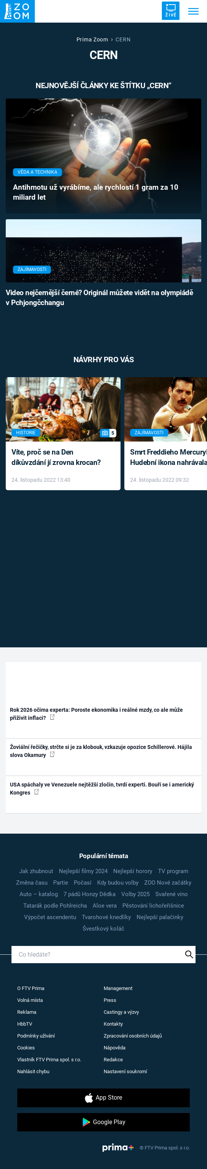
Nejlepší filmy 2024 (83, 871)
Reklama (26, 1012)
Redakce (113, 1059)
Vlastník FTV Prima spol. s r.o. (49, 1059)
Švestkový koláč (103, 928)
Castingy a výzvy (121, 1012)
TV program (173, 871)
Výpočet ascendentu (50, 917)
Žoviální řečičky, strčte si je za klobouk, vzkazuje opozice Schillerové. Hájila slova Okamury (101, 751)
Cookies (26, 1048)
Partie (60, 882)
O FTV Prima (30, 988)
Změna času (31, 882)
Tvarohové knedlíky (106, 917)
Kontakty (113, 1024)
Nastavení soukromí (125, 1071)
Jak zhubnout (36, 871)
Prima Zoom (92, 39)
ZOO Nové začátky (167, 882)
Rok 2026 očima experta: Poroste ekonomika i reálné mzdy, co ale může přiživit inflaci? (96, 714)
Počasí (82, 882)
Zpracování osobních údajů (133, 1036)
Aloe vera (105, 905)
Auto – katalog (39, 894)
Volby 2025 (135, 894)
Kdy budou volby (118, 882)
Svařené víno (171, 894)
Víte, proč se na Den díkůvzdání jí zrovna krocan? (56, 457)
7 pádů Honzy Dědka (90, 894)
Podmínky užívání (36, 1036)
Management (118, 988)
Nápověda (115, 1048)
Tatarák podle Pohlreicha (55, 905)
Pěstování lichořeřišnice (153, 905)
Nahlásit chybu (33, 1071)
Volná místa (30, 1000)
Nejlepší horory (132, 871)
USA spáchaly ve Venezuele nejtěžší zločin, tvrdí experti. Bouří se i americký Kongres (102, 789)
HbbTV (24, 1024)
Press (110, 1000)
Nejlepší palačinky (160, 917)
